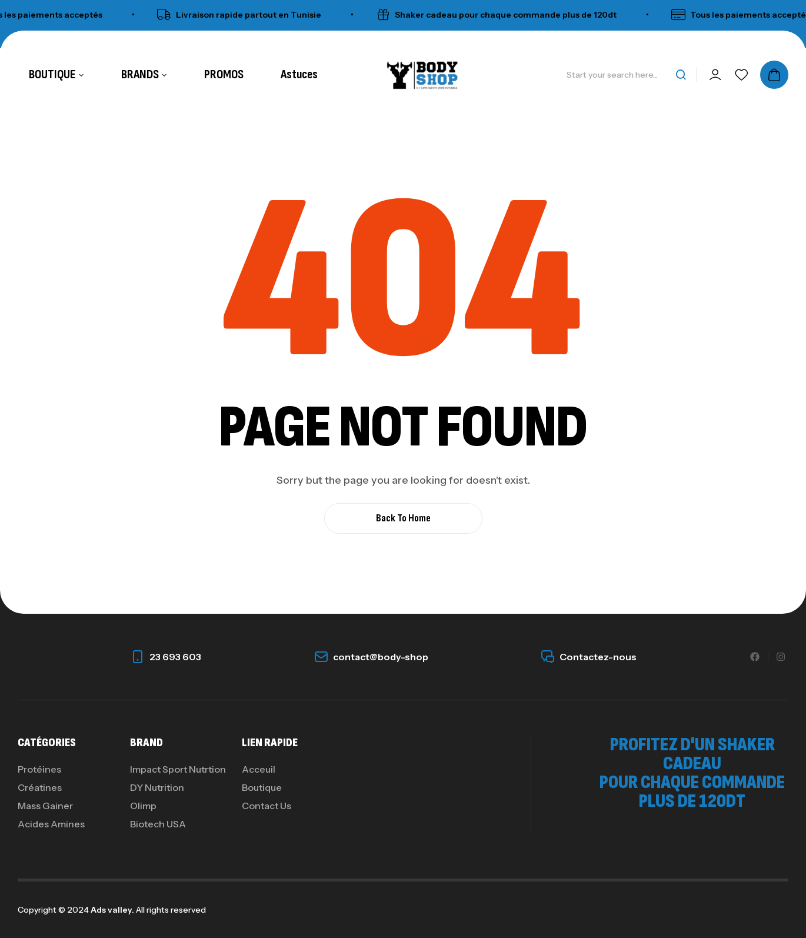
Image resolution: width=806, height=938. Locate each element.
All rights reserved (170, 909)
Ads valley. (112, 909)
